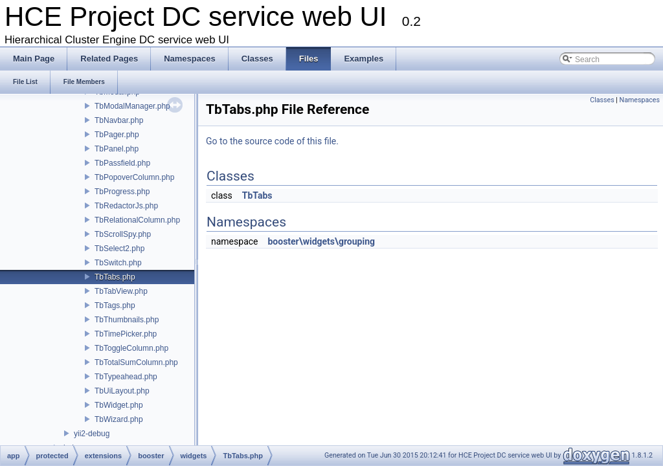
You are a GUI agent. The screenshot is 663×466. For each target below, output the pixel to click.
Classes (602, 100)
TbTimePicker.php (126, 333)
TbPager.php (117, 134)
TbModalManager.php (132, 106)
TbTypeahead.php (126, 376)
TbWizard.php (119, 419)
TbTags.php (115, 305)
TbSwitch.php (118, 262)
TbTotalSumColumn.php (136, 362)
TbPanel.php (117, 148)
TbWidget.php (119, 405)
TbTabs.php (115, 277)
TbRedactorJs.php (126, 205)
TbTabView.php (121, 291)
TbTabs (257, 195)
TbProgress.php (122, 191)
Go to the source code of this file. (272, 141)
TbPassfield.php (122, 163)
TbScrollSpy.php (123, 234)
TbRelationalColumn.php (137, 220)
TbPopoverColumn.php (134, 177)
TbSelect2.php (119, 248)
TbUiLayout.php (122, 390)
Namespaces (640, 100)
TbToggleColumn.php (131, 348)
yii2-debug (91, 433)
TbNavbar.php (119, 120)
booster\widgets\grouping (321, 241)
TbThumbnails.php (127, 319)
